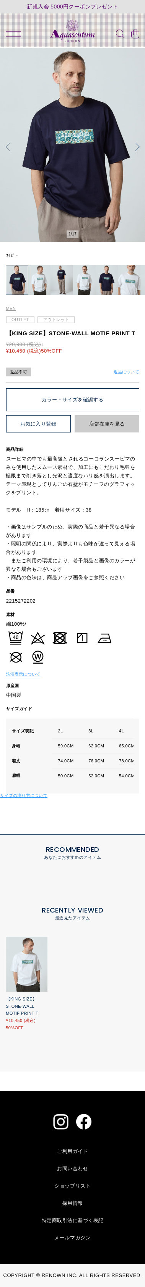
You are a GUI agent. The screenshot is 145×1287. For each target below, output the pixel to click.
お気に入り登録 (38, 424)
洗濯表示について (23, 674)
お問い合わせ (72, 1168)
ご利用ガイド (72, 1151)
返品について (126, 371)
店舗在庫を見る (107, 424)
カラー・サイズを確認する (72, 399)
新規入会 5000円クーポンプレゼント (72, 7)
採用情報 (72, 1203)
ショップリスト (72, 1186)
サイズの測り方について (23, 795)
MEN (11, 308)
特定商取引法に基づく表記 (73, 1220)
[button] (9, 147)
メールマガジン (72, 1238)
